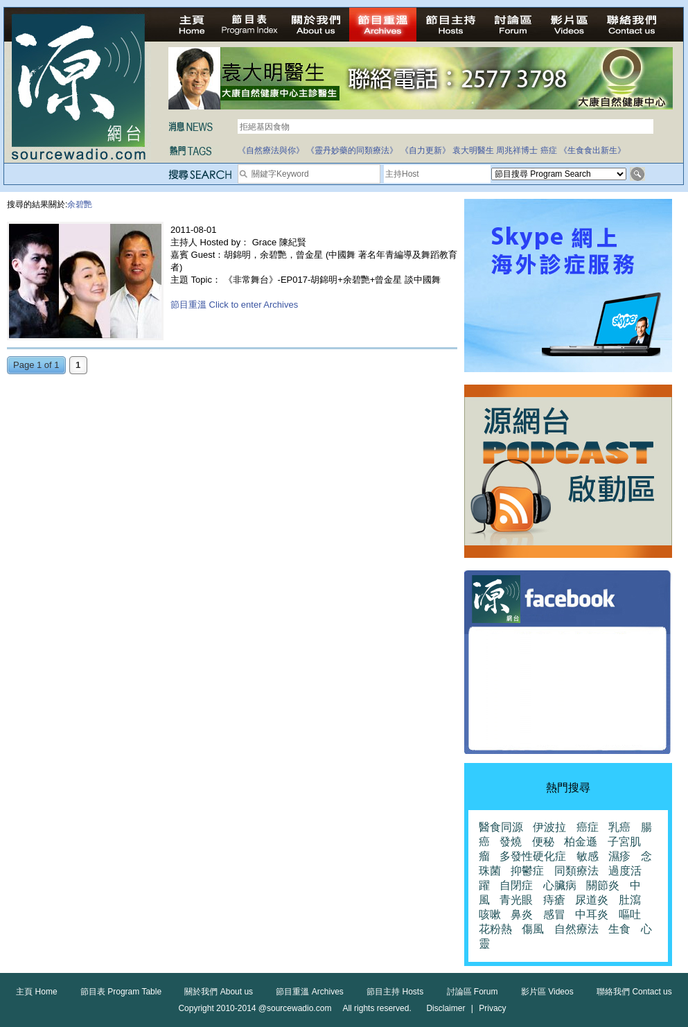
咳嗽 (490, 914)
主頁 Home (36, 992)
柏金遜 (580, 842)
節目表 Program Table (120, 992)
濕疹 (619, 856)
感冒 (554, 914)
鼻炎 (522, 914)
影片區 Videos (547, 992)
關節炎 (602, 885)
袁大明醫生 (473, 150)
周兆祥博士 (517, 150)
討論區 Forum (472, 992)
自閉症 (516, 885)
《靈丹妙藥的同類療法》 (352, 150)
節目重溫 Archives (309, 992)
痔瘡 (554, 900)
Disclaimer (445, 1008)
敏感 (587, 856)
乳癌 (619, 827)
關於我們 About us (218, 992)
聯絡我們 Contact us (634, 992)
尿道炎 (591, 900)
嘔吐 (630, 914)
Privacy (492, 1008)
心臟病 (559, 885)
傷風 (533, 929)
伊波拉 (549, 827)
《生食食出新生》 (592, 150)
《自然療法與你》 (271, 150)
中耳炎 (591, 914)
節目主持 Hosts (395, 992)
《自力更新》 (425, 150)
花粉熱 (495, 929)
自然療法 (576, 929)
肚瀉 (630, 900)
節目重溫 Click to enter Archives (234, 304)
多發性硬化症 (533, 856)
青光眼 (516, 900)
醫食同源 (501, 827)
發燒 (511, 842)
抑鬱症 (527, 871)
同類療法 (576, 871)
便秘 (543, 842)
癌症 (548, 150)
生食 (619, 929)
